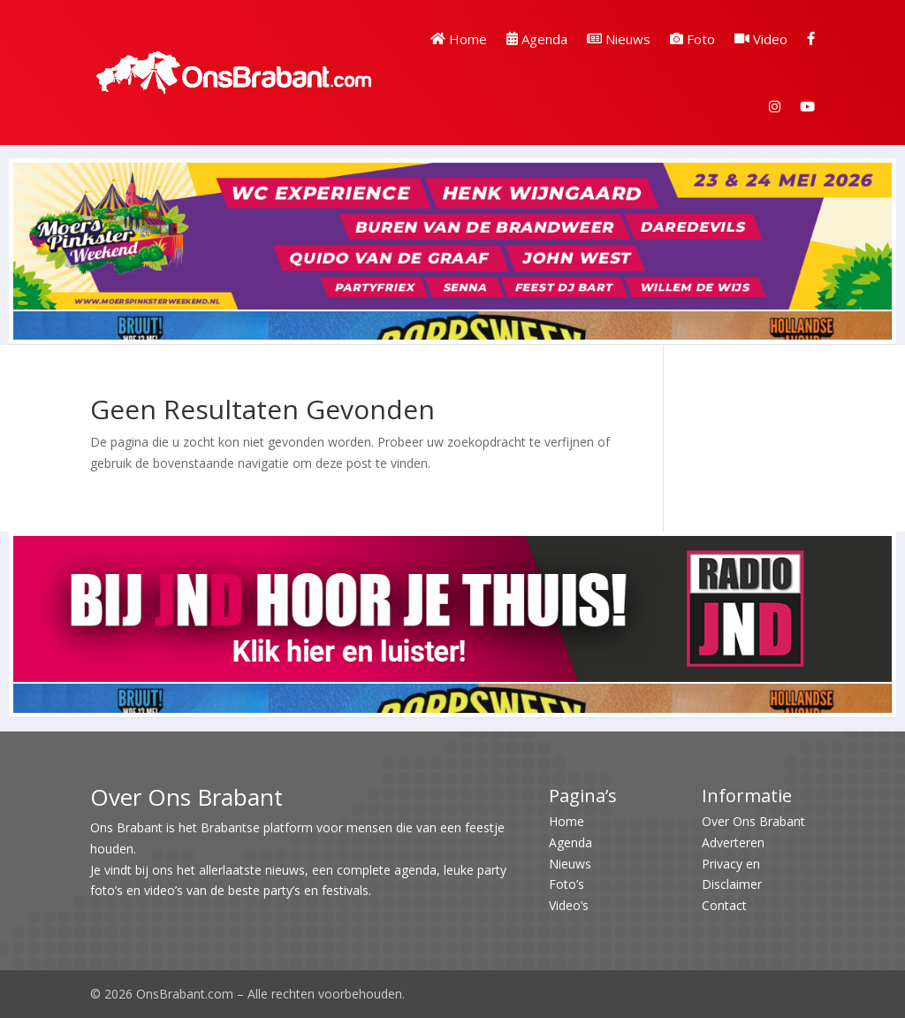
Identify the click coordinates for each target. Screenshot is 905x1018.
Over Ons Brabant (753, 821)
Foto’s (566, 884)
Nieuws (618, 39)
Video (760, 39)
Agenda (536, 39)
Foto (692, 39)
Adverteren (733, 842)
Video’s (569, 905)
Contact (724, 905)
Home (458, 39)
